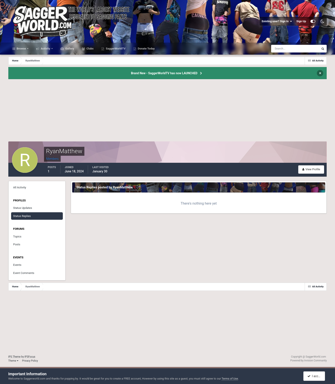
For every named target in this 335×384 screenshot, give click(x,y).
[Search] (282, 48)
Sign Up (301, 21)
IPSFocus (30, 356)
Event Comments (23, 273)
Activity (45, 48)
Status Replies (22, 216)
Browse (21, 48)
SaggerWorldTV (115, 48)
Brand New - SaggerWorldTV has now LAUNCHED (164, 73)
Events (17, 264)
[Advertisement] (167, 111)
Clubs (90, 48)
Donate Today (146, 48)
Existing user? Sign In (277, 21)
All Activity (19, 187)
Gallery (69, 48)
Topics (17, 236)
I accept (314, 376)
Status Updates (22, 207)
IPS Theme (14, 356)
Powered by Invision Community (308, 360)
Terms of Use (230, 378)
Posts (16, 244)
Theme (13, 360)
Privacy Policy (30, 360)
